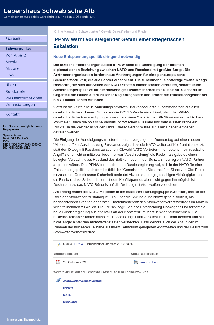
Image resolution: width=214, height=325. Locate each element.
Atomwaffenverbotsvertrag (82, 280)
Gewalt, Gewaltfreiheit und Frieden (124, 31)
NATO (67, 295)
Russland (70, 301)
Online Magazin (64, 31)
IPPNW (79, 243)
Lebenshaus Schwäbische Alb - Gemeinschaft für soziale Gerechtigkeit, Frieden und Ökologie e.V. (48, 13)
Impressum (14, 319)
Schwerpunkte (88, 31)
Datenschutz (32, 319)
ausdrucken (149, 262)
